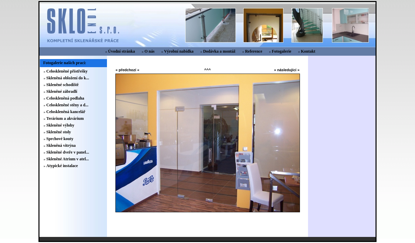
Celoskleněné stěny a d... (67, 105)
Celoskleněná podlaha (65, 98)
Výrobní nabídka (179, 51)
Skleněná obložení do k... (67, 78)
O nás (149, 51)
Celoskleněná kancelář (65, 111)
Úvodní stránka (121, 51)
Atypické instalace (62, 165)
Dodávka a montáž (219, 51)
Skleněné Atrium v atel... (67, 159)
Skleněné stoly (58, 132)
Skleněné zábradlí (61, 91)
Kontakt (308, 51)
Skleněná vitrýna (61, 145)
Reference (253, 51)
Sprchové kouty (59, 138)
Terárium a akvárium (65, 118)
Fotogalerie (281, 51)
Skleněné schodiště (62, 84)
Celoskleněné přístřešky (66, 71)
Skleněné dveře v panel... (67, 152)
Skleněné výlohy (60, 125)
